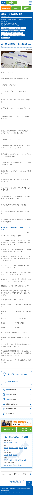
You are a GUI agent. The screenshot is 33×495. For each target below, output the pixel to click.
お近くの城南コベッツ (10, 404)
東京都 (6, 448)
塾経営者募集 (27, 488)
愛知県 (15, 455)
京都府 (15, 460)
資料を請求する (8, 429)
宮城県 (10, 443)
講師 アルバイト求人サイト (15, 474)
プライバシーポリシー (6, 488)
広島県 (6, 465)
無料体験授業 (6, 8)
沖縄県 (19, 465)
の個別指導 (9, 390)
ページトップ (29, 484)
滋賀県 (19, 460)
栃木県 (6, 450)
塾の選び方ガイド (10, 382)
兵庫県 (6, 460)
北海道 (6, 443)
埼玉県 (16, 448)
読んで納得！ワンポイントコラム (14, 374)
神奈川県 (11, 448)
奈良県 (24, 460)
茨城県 (25, 448)
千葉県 (21, 448)
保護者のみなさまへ (10, 409)
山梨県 (6, 455)
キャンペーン (8, 413)
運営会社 (21, 488)
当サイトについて (5, 490)
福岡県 (10, 465)
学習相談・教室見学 (26, 8)
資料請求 (16, 8)
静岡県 (10, 455)
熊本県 (15, 465)
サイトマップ (15, 488)
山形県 (15, 443)
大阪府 (10, 460)
